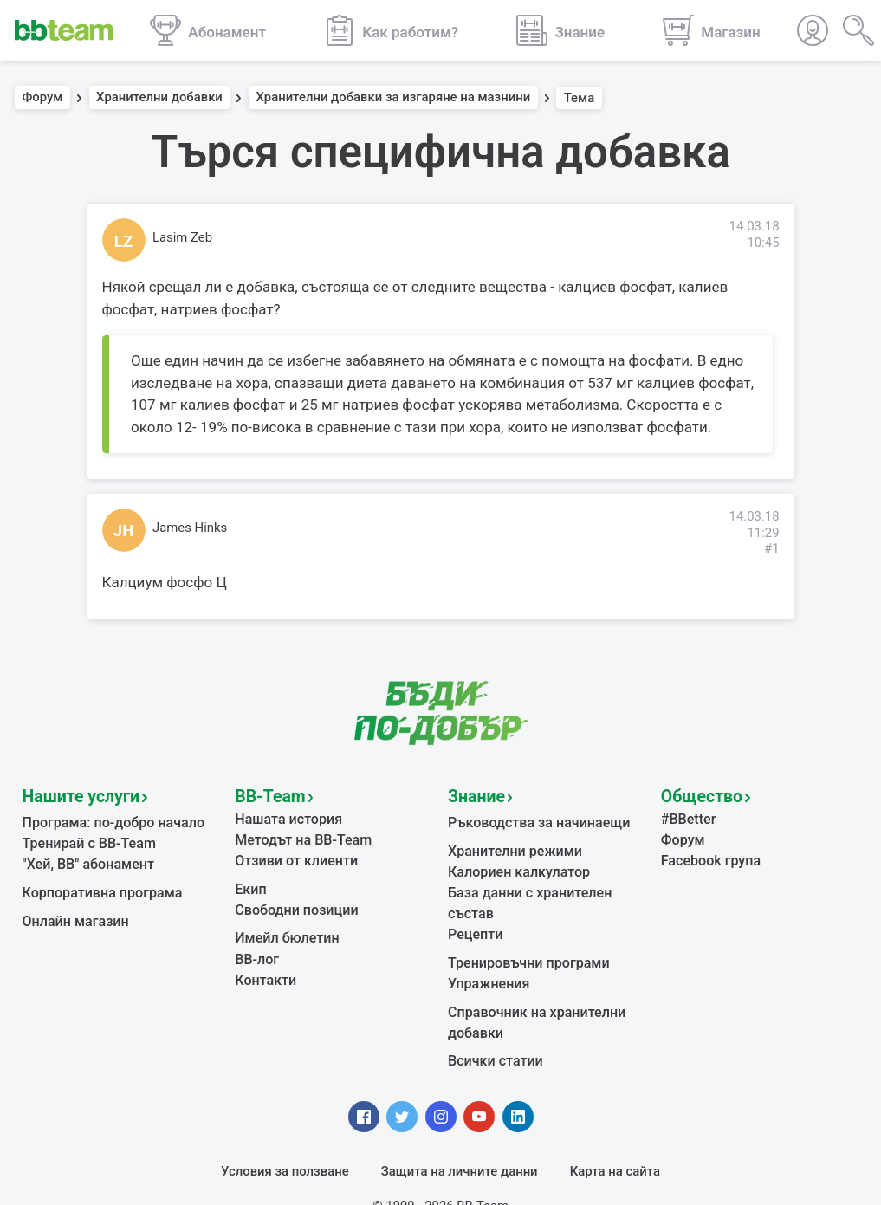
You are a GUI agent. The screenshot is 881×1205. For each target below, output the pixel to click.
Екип (249, 880)
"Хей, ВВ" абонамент (84, 857)
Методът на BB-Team (298, 834)
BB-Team (265, 794)
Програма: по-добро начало (107, 818)
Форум (43, 98)
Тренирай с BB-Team (84, 838)
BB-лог (255, 946)
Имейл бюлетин (283, 927)
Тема (579, 98)
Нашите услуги (74, 794)
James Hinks (189, 527)
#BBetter (686, 815)
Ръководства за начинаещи (532, 818)
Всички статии (491, 1022)
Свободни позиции (292, 900)
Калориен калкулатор (514, 864)
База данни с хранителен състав (546, 884)
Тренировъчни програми (522, 930)
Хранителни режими (510, 845)
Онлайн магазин (72, 911)
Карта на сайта (615, 1131)
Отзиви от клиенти (291, 854)
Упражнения (485, 949)
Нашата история (284, 815)
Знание (473, 794)
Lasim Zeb (182, 237)
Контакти (263, 965)
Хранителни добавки (159, 98)
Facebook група (707, 854)
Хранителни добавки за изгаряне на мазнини (393, 98)
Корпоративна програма (97, 884)
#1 (772, 548)
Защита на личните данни (459, 1131)
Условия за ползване (285, 1131)
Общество (696, 794)
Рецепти (473, 903)
